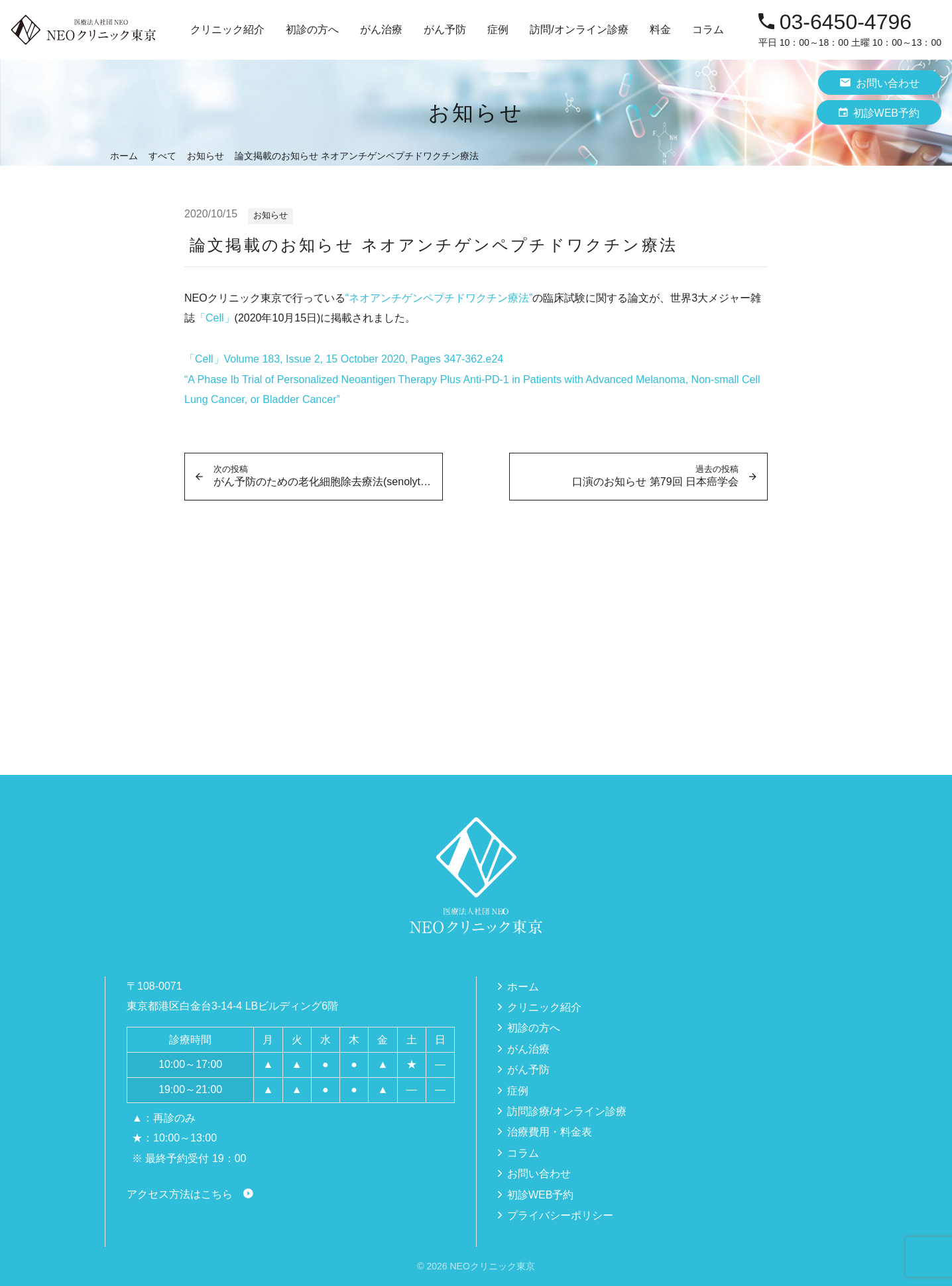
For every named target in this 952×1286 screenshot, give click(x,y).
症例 (497, 29)
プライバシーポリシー (560, 1215)
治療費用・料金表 (549, 1132)
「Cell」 (215, 317)
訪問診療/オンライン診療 (566, 1111)
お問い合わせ (880, 82)
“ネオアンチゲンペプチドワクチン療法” (439, 298)
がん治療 (528, 1049)
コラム (708, 29)
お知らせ (270, 215)
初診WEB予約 (879, 112)
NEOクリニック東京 (491, 1266)
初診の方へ (312, 29)
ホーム (523, 986)
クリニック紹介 (544, 1007)
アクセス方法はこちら (180, 1194)
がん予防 (528, 1069)
